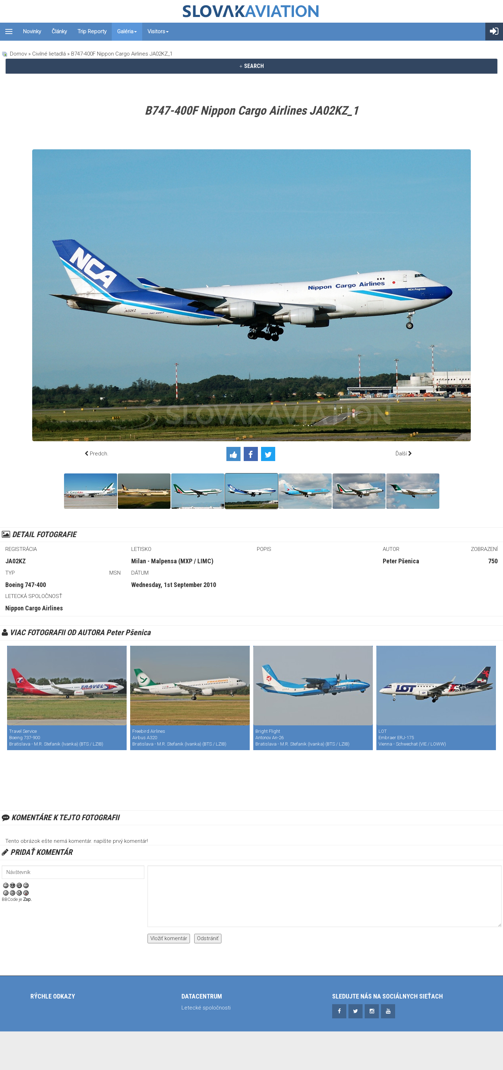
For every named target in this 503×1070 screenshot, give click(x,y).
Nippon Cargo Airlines (34, 608)
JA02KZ (15, 561)
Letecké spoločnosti (206, 1008)
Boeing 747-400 (25, 584)
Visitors (158, 31)
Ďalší (401, 453)
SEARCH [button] (251, 66)
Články (59, 31)
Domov (18, 54)
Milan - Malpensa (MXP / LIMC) (172, 561)
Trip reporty (91, 31)
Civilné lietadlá (49, 54)
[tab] (251, 66)
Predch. (99, 453)
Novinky (32, 31)
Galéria (127, 31)
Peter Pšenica (401, 561)
